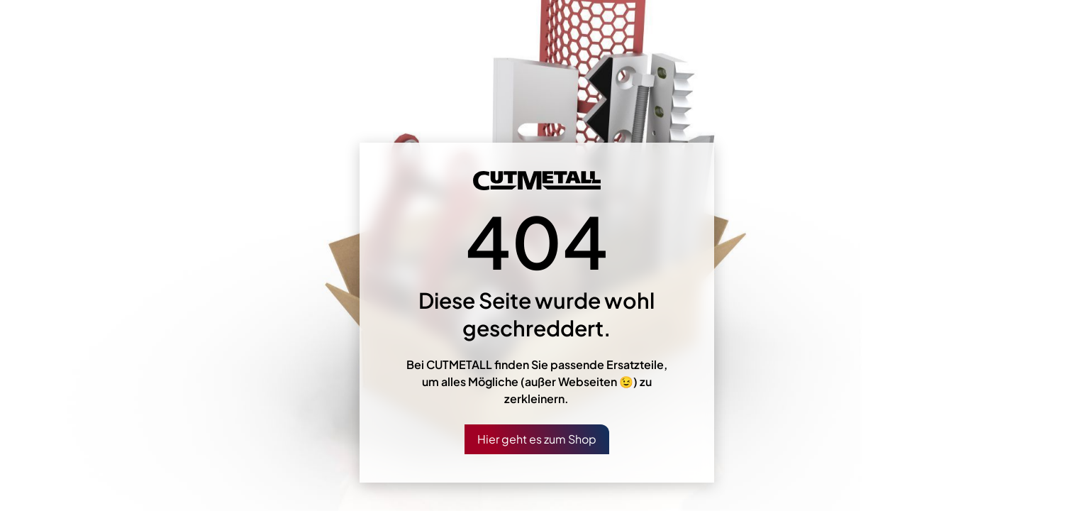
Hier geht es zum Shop (536, 439)
